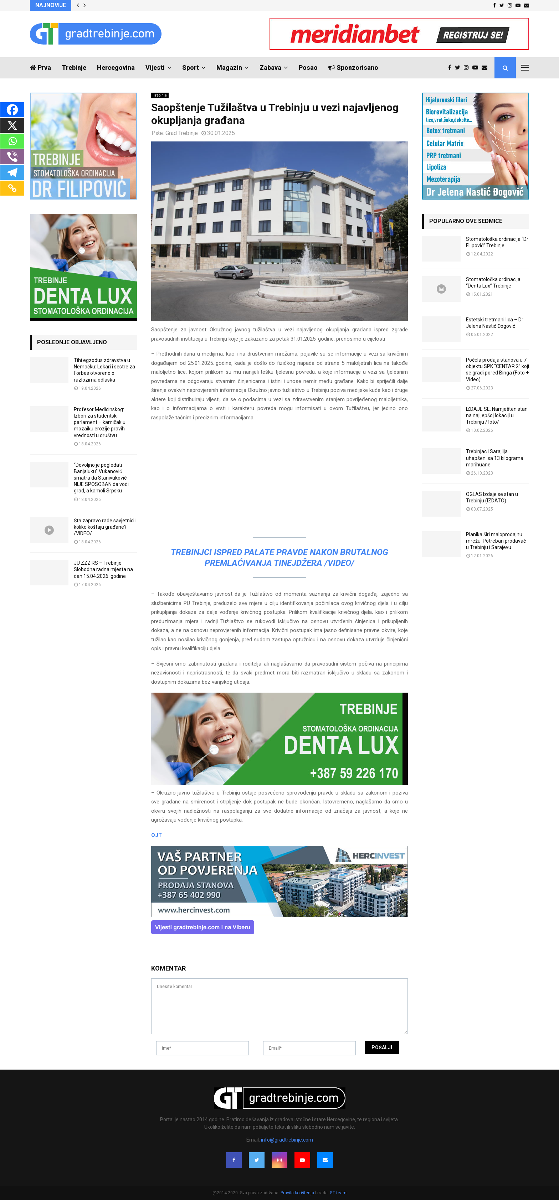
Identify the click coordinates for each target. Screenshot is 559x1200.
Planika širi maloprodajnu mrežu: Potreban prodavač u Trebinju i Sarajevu (496, 541)
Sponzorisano (353, 67)
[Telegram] (12, 172)
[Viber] (12, 157)
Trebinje (74, 67)
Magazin (229, 67)
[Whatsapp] (12, 141)
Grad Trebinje (181, 133)
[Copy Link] (12, 188)
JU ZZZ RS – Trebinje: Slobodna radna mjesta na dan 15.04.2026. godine (103, 569)
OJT (156, 835)
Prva (40, 67)
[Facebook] (12, 110)
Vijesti (155, 67)
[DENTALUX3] (279, 783)
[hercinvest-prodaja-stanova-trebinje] (279, 915)
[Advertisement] (279, 478)
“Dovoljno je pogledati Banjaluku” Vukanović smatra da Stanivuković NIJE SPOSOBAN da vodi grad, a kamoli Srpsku (101, 478)
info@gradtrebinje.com (287, 1140)
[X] (12, 125)
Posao (308, 67)
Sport (190, 67)
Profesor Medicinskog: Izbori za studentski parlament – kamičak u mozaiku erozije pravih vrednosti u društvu (99, 422)
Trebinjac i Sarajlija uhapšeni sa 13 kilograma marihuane (494, 458)
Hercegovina (116, 67)
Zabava (270, 67)
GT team (338, 1192)
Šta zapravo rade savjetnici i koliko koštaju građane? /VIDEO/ (105, 527)
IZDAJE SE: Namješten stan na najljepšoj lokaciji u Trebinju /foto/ (497, 415)
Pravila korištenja (298, 1192)
